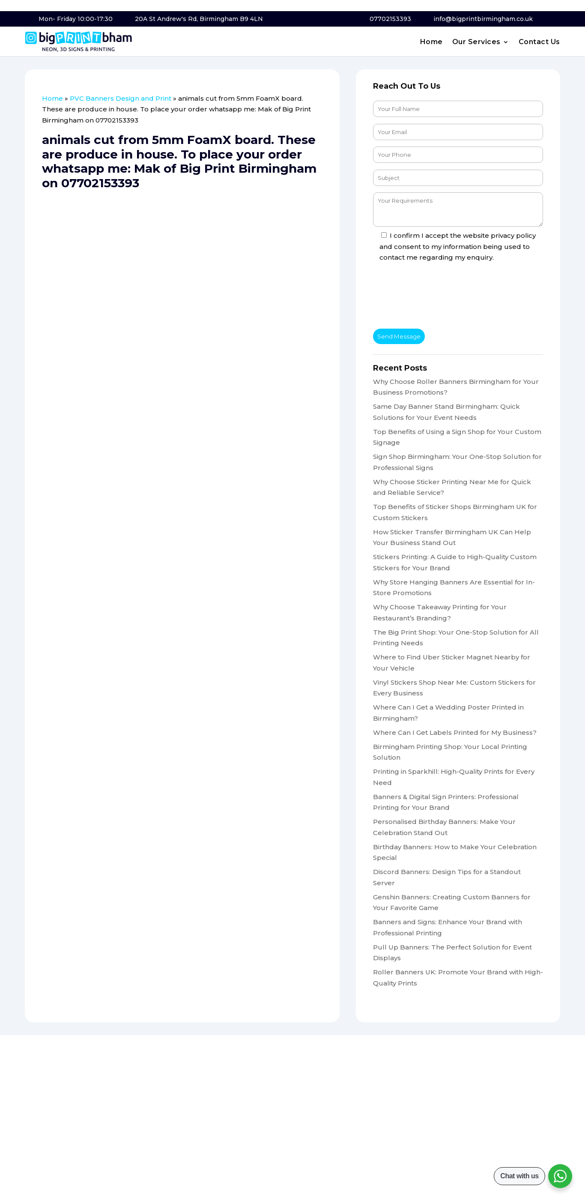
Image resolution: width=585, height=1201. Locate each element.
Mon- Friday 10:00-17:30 (76, 19)
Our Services (476, 42)
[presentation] (438, 297)
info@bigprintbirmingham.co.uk (483, 19)
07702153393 (390, 19)
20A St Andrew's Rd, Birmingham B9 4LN (199, 19)
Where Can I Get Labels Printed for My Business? (455, 732)
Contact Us (539, 42)
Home (431, 42)
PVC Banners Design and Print (120, 98)
